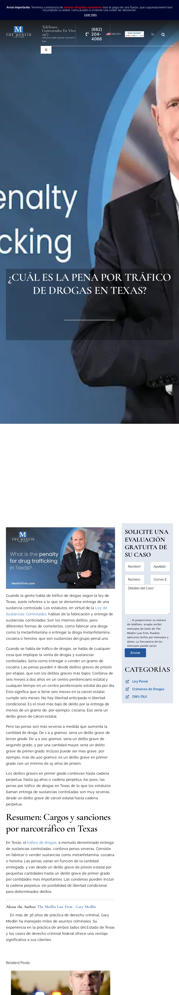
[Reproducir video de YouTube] (60, 558)
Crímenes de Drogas (148, 689)
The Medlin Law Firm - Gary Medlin (66, 906)
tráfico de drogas (41, 842)
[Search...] (154, 34)
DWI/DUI (139, 697)
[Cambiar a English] (111, 34)
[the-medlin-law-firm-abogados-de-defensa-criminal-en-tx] (18, 28)
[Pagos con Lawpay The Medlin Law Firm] (134, 33)
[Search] (163, 34)
